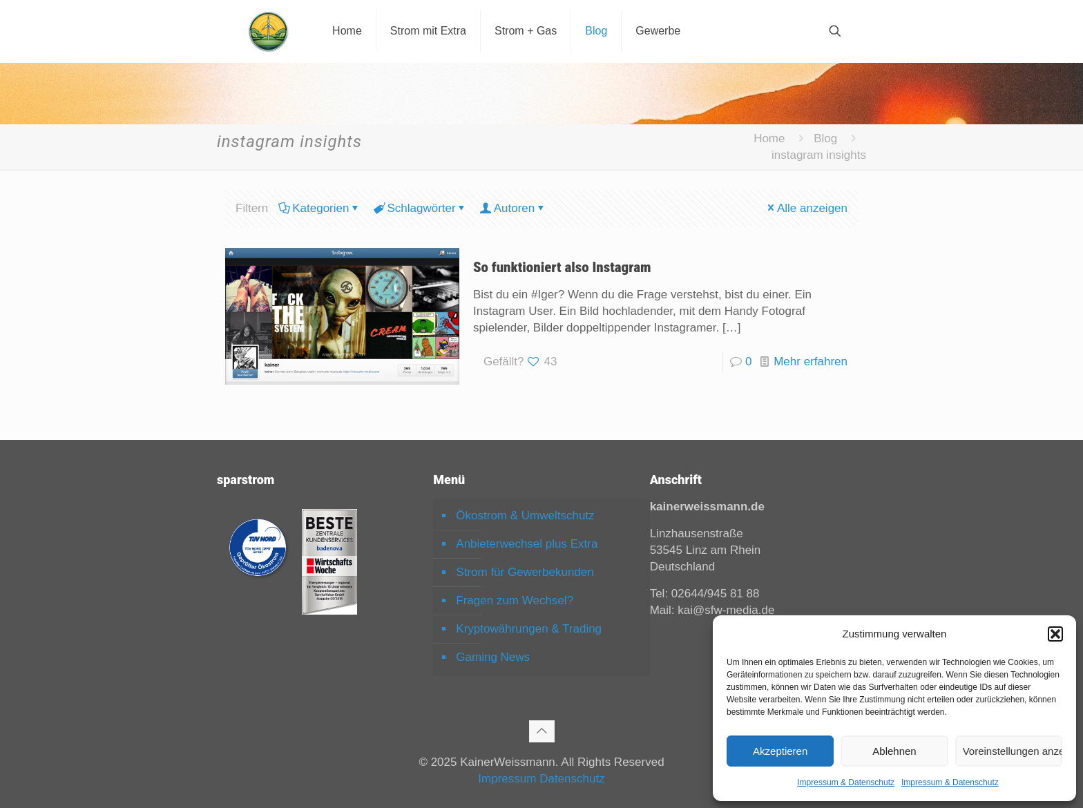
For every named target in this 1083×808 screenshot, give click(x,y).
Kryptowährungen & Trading (529, 628)
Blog (825, 138)
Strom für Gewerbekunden (524, 572)
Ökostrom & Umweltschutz (525, 515)
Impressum (507, 778)
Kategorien (319, 208)
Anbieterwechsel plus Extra (526, 543)
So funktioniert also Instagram (562, 267)
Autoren (513, 208)
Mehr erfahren (810, 361)
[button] (1055, 634)
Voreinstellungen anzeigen (1012, 751)
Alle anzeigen (806, 208)
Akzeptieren (780, 751)
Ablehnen (894, 751)
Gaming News (493, 657)
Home (769, 138)
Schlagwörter (420, 208)
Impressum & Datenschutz (845, 782)
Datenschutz (572, 778)
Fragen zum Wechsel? (514, 600)
